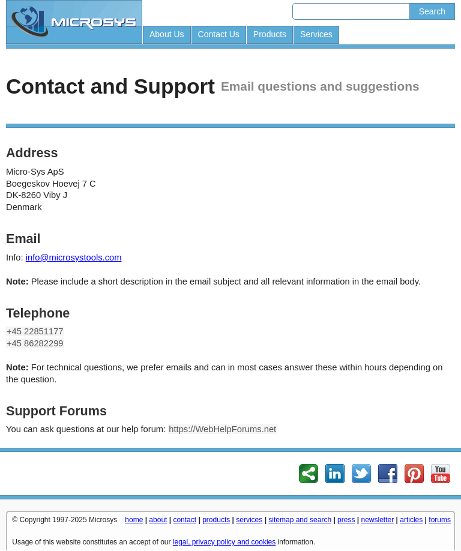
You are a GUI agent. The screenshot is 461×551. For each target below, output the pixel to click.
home (134, 520)
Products (269, 34)
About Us (166, 34)
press (346, 520)
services (249, 520)
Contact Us (219, 34)
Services (316, 34)
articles (411, 520)
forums (440, 520)
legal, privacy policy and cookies (224, 542)
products (216, 520)
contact (184, 520)
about (158, 520)
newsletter (377, 520)
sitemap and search (299, 520)
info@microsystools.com (74, 257)
